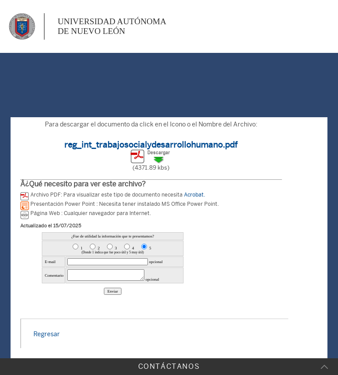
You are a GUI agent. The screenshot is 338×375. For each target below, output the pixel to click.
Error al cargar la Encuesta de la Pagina (112, 272)
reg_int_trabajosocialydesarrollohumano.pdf (151, 144)
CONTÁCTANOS (169, 366)
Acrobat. (194, 195)
